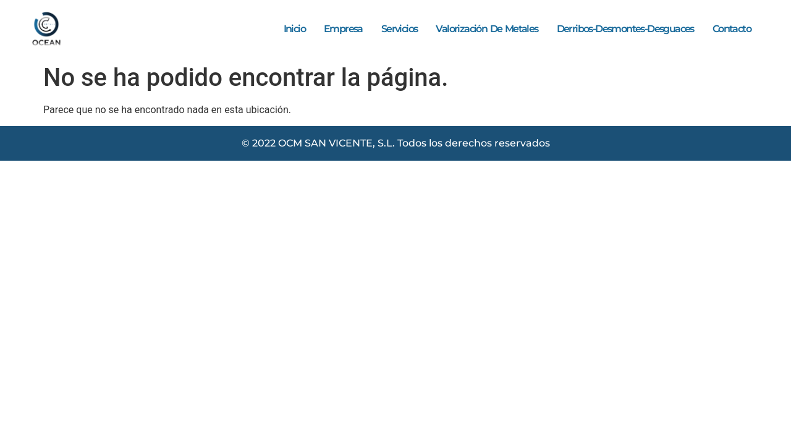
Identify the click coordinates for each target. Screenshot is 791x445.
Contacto (732, 29)
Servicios (399, 29)
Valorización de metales (487, 29)
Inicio (294, 29)
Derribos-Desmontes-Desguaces (625, 29)
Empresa (343, 29)
